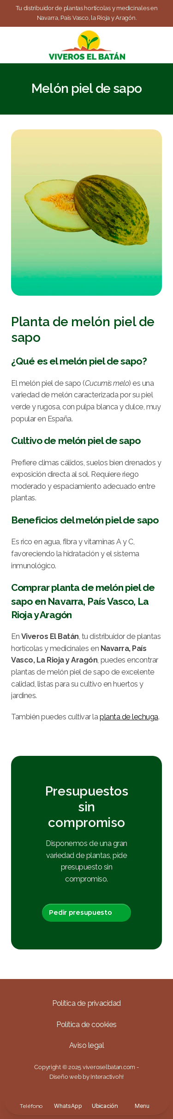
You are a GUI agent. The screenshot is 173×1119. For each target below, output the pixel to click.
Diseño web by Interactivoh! (86, 1076)
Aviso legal (86, 1045)
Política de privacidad (86, 1003)
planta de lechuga (129, 716)
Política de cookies (86, 1024)
